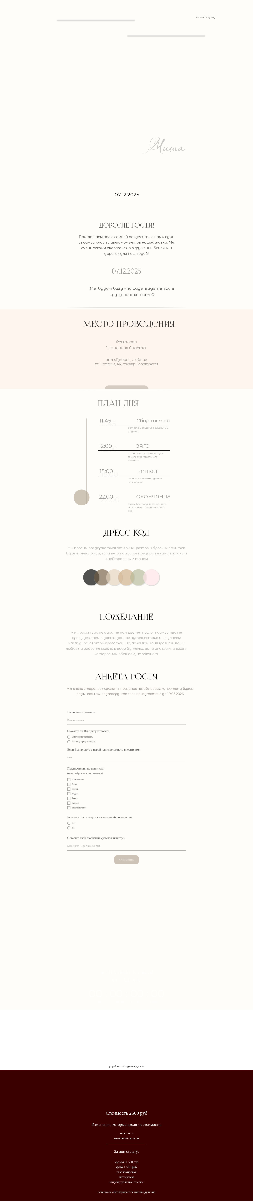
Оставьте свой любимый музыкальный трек (98, 835)
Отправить (126, 855)
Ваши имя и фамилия (84, 716)
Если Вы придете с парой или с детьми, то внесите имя (105, 751)
